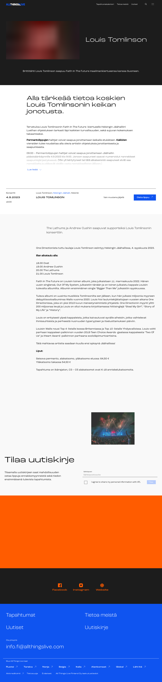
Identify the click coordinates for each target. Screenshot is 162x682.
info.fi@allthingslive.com (35, 647)
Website (102, 587)
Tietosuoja (32, 674)
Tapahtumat (20, 615)
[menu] (153, 4)
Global (121, 667)
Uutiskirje (96, 627)
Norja (47, 667)
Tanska (30, 667)
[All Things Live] (15, 4)
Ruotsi (12, 667)
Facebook (59, 587)
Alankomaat (100, 667)
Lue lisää (34, 170)
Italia (80, 667)
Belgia (64, 667)
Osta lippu (145, 197)
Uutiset (134, 4)
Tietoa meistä (122, 4)
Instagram (81, 587)
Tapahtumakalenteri (105, 4)
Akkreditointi (15, 674)
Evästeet (47, 674)
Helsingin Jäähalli (61, 193)
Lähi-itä (139, 667)
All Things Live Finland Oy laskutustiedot (77, 674)
